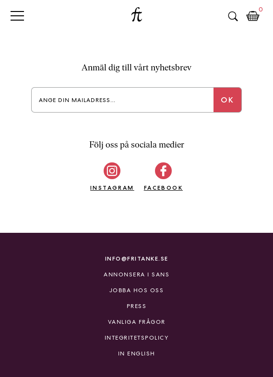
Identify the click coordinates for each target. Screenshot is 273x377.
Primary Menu (17, 15)
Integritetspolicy (137, 338)
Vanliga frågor (137, 322)
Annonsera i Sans (136, 274)
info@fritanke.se (136, 258)
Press (137, 306)
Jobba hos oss (136, 290)
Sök (232, 16)
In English (136, 353)
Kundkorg (253, 16)
